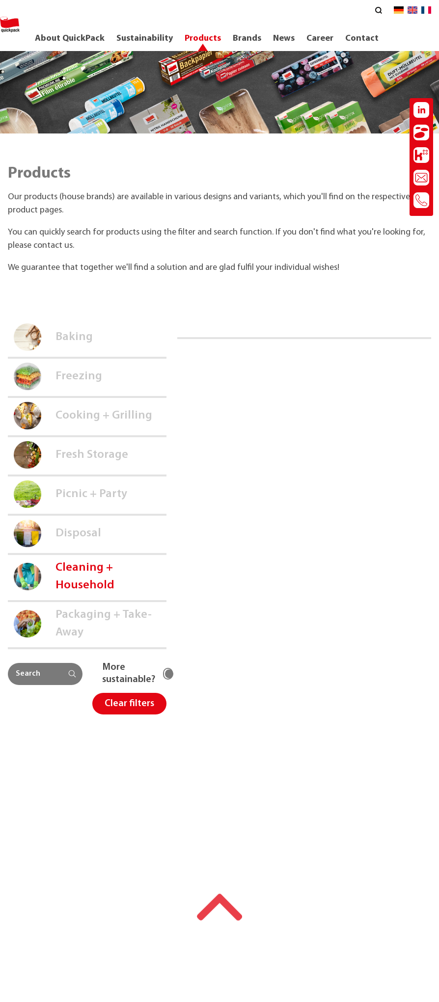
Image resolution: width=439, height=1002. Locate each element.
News (284, 38)
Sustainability (144, 38)
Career (319, 38)
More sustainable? (128, 673)
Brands (247, 38)
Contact (362, 38)
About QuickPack (70, 38)
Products (203, 38)
